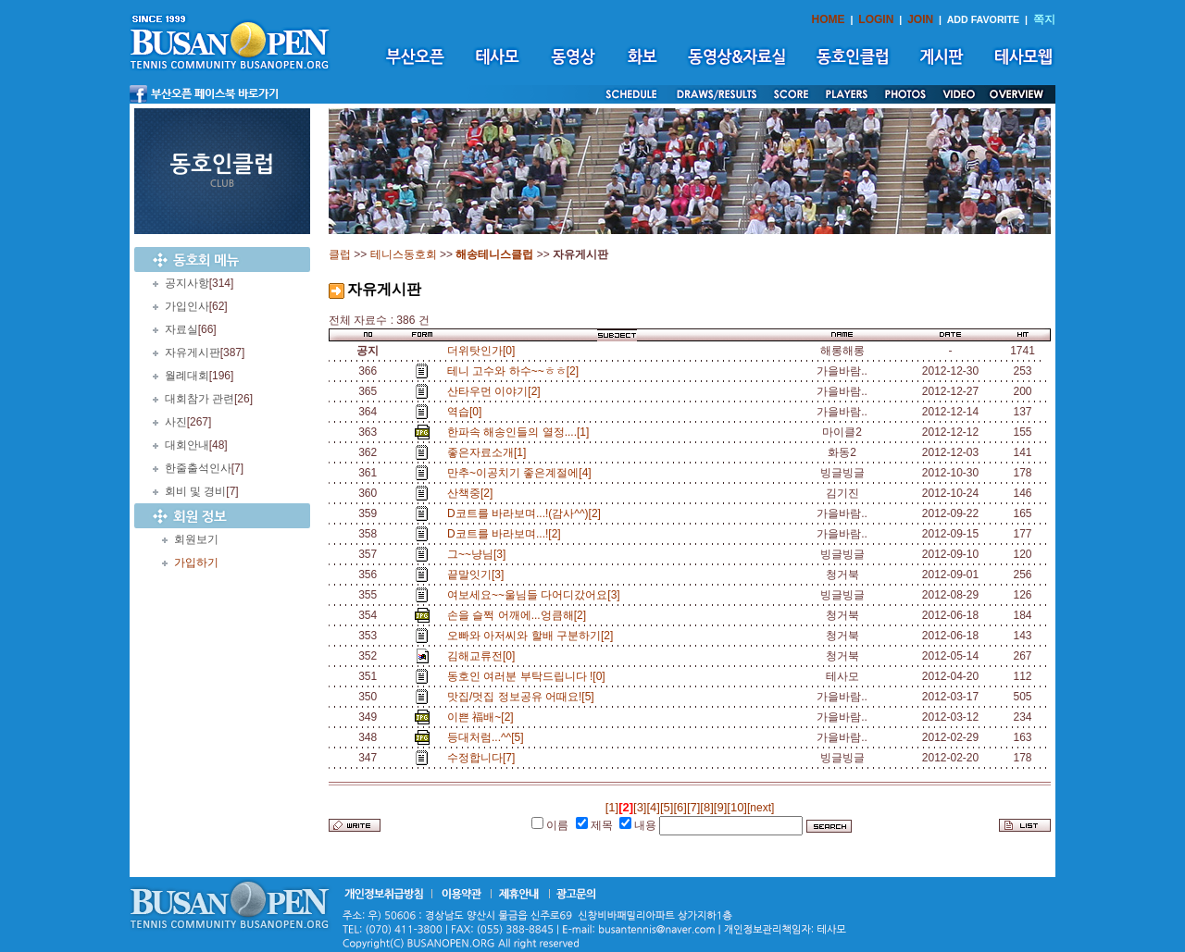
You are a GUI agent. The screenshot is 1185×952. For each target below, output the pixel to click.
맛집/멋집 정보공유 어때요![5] (523, 696)
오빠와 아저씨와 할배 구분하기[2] (533, 635)
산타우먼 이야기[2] (496, 391)
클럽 (340, 254)
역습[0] (467, 411)
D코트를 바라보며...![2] (507, 533)
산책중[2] (473, 493)
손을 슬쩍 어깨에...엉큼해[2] (519, 615)
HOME (828, 19)
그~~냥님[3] (479, 554)
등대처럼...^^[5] (488, 737)
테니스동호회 (403, 254)
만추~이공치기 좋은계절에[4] (522, 472)
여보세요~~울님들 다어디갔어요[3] (536, 594)
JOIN (920, 19)
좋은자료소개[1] (489, 452)
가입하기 (196, 562)
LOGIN (875, 19)
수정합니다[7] (484, 757)
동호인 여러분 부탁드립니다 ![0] (529, 676)
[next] (760, 807)
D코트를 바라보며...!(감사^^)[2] (527, 513)
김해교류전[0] (484, 655)
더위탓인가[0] (481, 350)
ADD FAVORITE (983, 19)
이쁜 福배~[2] (483, 717)
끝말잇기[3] (478, 574)
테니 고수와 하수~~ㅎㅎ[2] (516, 371)
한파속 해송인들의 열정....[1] (521, 432)
